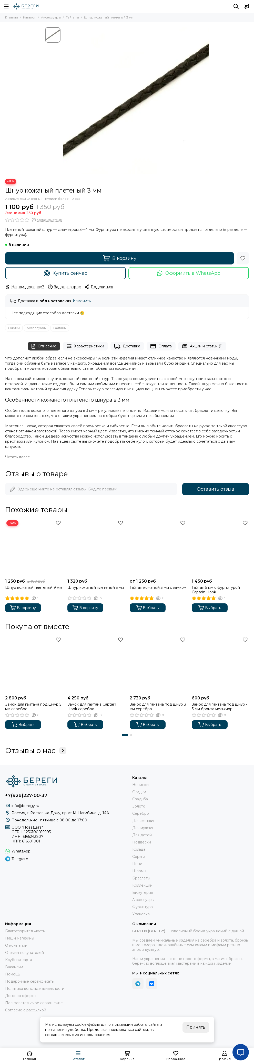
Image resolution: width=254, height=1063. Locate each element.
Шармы (139, 871)
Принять (195, 1027)
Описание (44, 346)
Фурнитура (142, 907)
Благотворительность (25, 931)
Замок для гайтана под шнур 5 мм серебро (33, 706)
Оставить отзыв (215, 489)
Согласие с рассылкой (25, 1010)
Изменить (82, 301)
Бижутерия (142, 892)
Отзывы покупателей (24, 952)
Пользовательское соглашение (34, 1003)
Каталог (29, 17)
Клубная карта (18, 959)
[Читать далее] (17, 457)
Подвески (141, 842)
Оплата (161, 346)
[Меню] (6, 6)
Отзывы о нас (35, 750)
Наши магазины (19, 938)
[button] (125, 735)
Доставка (127, 346)
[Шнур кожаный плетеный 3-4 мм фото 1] (136, 100)
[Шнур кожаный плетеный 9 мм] (33, 547)
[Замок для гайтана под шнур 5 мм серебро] (33, 664)
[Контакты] (246, 6)
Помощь (12, 974)
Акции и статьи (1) (202, 346)
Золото (138, 806)
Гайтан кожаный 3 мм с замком (158, 587)
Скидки (14, 328)
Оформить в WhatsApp (188, 273)
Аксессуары (51, 17)
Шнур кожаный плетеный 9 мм (33, 587)
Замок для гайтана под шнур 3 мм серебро (158, 706)
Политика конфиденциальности (34, 988)
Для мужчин (143, 827)
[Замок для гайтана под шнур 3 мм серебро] (158, 664)
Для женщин (144, 820)
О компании (16, 945)
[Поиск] (236, 6)
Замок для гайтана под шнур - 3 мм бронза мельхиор (219, 706)
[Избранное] (243, 258)
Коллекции (142, 885)
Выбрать (147, 607)
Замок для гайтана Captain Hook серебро (91, 706)
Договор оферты (20, 995)
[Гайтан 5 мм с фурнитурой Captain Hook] (220, 547)
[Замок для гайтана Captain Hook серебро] (96, 664)
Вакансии (14, 967)
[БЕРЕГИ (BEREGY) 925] (25, 6)
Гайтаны (72, 17)
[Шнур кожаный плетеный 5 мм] (96, 547)
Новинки (140, 784)
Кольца (138, 849)
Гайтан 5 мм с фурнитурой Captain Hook (216, 589)
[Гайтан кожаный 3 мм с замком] (158, 547)
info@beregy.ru (25, 805)
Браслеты (141, 878)
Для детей (142, 835)
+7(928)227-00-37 (26, 795)
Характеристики (85, 346)
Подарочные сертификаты (29, 981)
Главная (11, 17)
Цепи (137, 863)
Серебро (140, 813)
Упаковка (141, 914)
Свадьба (140, 799)
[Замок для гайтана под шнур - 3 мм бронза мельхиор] (220, 664)
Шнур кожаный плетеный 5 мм (95, 587)
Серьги (138, 856)
